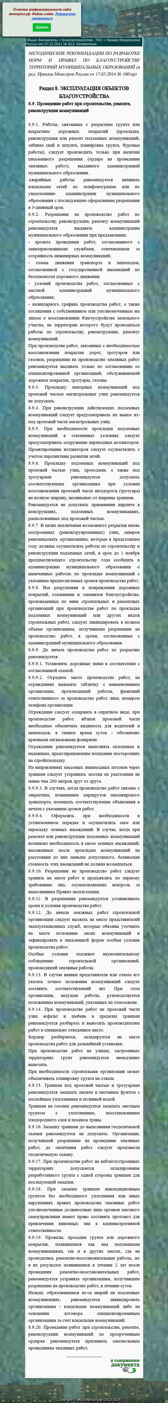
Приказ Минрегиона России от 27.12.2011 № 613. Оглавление (82, 42)
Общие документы (41, 40)
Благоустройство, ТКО (82, 40)
